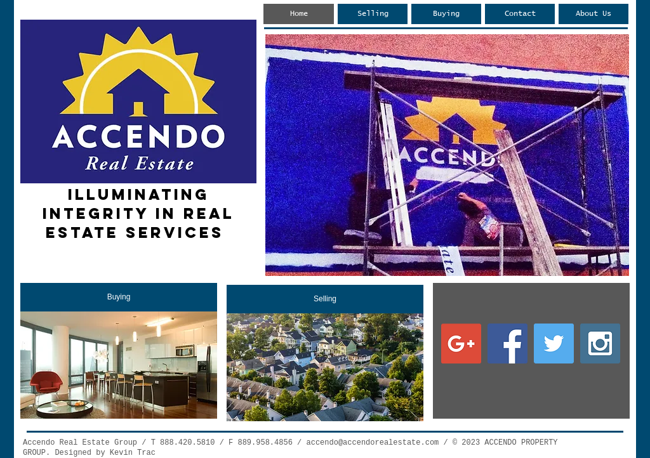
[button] (447, 155)
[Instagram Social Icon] (600, 343)
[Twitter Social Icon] (554, 343)
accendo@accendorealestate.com (372, 442)
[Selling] (325, 299)
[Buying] (118, 297)
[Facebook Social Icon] (507, 343)
